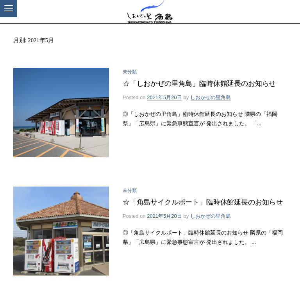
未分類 (130, 72)
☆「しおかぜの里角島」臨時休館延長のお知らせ (199, 83)
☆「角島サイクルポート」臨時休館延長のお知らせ (203, 202)
